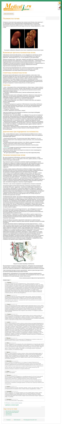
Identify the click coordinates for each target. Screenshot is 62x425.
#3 (5, 386)
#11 (6, 314)
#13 (6, 295)
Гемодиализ (9, 413)
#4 (5, 375)
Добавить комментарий (12, 405)
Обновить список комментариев (14, 402)
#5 (5, 371)
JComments (43, 406)
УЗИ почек (6, 147)
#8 (5, 342)
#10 (6, 322)
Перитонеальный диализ (12, 412)
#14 (6, 282)
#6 (5, 361)
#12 (6, 304)
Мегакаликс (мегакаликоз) (12, 411)
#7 (5, 352)
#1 (5, 399)
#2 (5, 391)
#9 (5, 338)
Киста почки (9, 414)
